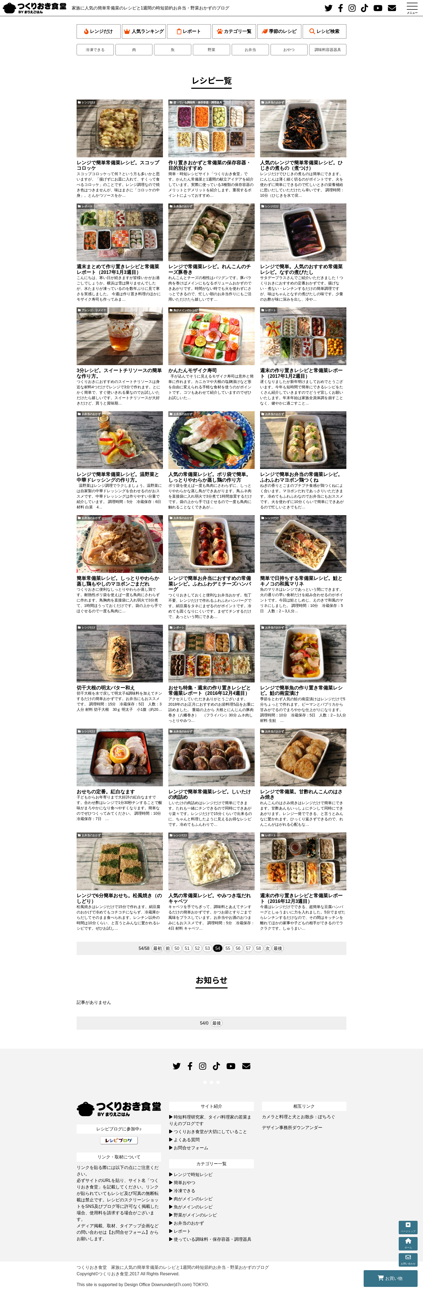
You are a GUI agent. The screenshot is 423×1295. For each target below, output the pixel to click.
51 (187, 948)
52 (197, 948)
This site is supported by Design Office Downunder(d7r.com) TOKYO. (143, 1284)
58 (258, 948)
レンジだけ (98, 31)
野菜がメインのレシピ (195, 1215)
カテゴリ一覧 (234, 31)
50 (177, 948)
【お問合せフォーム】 (128, 1232)
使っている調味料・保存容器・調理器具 (197, 102)
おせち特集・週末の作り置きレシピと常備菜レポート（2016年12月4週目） (209, 690)
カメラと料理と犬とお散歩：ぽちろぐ (298, 1116)
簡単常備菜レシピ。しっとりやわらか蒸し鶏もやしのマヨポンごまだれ (118, 581)
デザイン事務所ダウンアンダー (292, 1127)
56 (238, 948)
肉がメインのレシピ (193, 1199)
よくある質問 (187, 1139)
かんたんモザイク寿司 (192, 370)
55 (228, 948)
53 (207, 948)
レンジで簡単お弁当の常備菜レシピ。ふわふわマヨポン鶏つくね (301, 477)
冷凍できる (95, 49)
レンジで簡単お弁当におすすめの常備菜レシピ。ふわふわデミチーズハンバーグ (209, 584)
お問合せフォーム (191, 1148)
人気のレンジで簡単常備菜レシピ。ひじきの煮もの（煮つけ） (301, 165)
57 (248, 948)
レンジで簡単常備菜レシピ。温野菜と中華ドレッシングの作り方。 (118, 477)
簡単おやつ (184, 1182)
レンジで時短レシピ (193, 1174)
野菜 (211, 49)
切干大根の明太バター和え (106, 688)
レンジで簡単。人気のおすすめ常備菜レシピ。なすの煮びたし (301, 269)
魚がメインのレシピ (185, 310)
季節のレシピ (279, 31)
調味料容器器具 (328, 49)
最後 (278, 948)
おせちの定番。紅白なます (106, 791)
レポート (189, 31)
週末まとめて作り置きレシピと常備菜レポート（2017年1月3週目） (118, 269)
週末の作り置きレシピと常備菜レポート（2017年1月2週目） (301, 373)
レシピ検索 (324, 31)
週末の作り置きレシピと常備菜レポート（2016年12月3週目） (301, 898)
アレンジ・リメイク (94, 310)
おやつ (289, 49)
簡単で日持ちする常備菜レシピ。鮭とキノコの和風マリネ (301, 581)
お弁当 (250, 49)
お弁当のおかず (274, 102)
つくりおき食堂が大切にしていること (210, 1131)
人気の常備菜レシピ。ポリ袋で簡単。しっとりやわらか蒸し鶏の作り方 (209, 477)
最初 (157, 948)
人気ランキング (144, 31)
